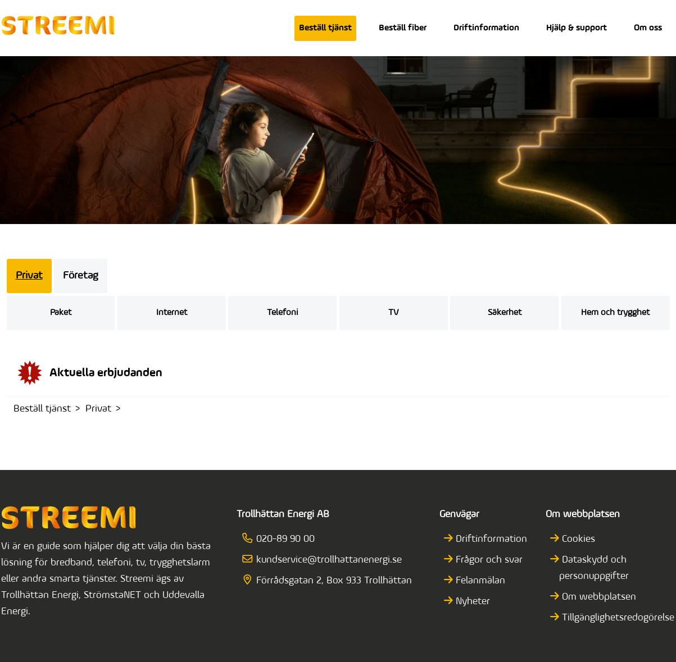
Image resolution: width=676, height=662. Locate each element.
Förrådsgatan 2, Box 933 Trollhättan (331, 581)
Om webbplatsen (597, 597)
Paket (60, 312)
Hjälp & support (576, 28)
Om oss (648, 28)
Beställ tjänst (325, 28)
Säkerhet (504, 312)
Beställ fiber (403, 28)
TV (393, 312)
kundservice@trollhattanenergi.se (326, 560)
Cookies (577, 539)
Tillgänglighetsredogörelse (616, 618)
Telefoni (282, 312)
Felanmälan (479, 581)
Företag (80, 276)
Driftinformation (486, 28)
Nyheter (471, 601)
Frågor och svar (488, 560)
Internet (171, 312)
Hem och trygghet (615, 312)
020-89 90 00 (282, 539)
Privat (29, 276)
